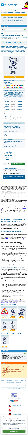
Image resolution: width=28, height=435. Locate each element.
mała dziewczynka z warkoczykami (7, 306)
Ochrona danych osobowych (18, 387)
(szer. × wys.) (13, 101)
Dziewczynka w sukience (14, 319)
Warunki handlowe (8, 387)
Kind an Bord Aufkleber (15, 414)
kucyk (8, 358)
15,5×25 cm (7, 109)
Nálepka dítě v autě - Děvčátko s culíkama (9, 302)
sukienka (14, 358)
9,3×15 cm (7, 104)
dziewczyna (23, 356)
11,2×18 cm (7, 106)
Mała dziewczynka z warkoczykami (7, 335)
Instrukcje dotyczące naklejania (8, 385)
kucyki (11, 358)
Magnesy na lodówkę (5, 389)
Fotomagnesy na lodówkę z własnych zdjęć (18, 389)
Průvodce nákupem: (5, 184)
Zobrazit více (8, 194)
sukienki (18, 358)
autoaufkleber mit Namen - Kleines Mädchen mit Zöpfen (11, 300)
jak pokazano (8, 134)
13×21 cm (7, 107)
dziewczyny (4, 357)
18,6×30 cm (7, 111)
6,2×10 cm (7, 101)
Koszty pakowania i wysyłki (10, 10)
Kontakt (23, 12)
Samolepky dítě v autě (15, 405)
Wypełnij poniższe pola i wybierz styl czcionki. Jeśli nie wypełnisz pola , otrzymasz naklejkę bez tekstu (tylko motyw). (14, 144)
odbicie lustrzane (8, 135)
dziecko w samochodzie (6, 356)
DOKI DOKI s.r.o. (23, 380)
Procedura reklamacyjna (13, 388)
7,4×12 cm (7, 102)
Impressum (20, 388)
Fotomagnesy (17, 12)
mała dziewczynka (15, 357)
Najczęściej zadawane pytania (7, 12)
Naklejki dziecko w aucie (15, 420)
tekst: (5, 149)
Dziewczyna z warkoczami (6, 319)
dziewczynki (9, 357)
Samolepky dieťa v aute (15, 410)
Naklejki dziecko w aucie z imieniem (8, 37)
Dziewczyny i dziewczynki (21, 37)
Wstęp (2, 10)
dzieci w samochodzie (16, 356)
